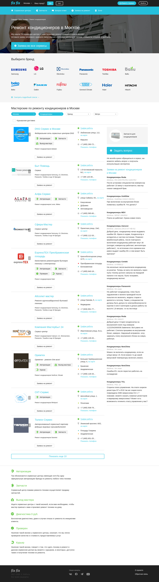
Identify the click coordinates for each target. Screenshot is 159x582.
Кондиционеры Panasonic (119, 286)
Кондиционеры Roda (116, 177)
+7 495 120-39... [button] (87, 177)
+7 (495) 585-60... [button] (87, 213)
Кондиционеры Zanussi (117, 226)
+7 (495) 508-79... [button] (87, 408)
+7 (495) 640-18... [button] (87, 271)
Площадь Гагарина (88, 431)
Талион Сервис (43, 419)
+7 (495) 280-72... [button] (87, 144)
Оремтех (40, 355)
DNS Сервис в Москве (47, 128)
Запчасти (43, 10)
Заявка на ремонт (82, 10)
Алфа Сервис (43, 194)
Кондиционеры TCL (116, 382)
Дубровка (84, 206)
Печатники (84, 403)
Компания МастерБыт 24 (49, 327)
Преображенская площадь (91, 263)
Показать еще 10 (57, 456)
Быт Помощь (42, 166)
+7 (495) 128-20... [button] (87, 338)
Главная (14, 19)
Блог (100, 10)
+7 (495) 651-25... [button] (87, 438)
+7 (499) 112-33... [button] (87, 235)
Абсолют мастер (44, 296)
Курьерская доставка (26, 120)
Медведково (85, 304)
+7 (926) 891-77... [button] (87, 309)
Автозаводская (86, 209)
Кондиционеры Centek (117, 262)
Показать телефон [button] (88, 147)
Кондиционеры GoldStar (118, 196)
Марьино (84, 140)
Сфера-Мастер (43, 224)
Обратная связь (141, 574)
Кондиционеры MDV (116, 212)
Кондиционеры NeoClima (118, 347)
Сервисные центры (22, 10)
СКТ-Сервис (42, 392)
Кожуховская (85, 202)
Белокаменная (86, 267)
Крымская (84, 366)
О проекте (139, 570)
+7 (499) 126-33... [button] (87, 374)
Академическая (86, 369)
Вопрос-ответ (61, 10)
